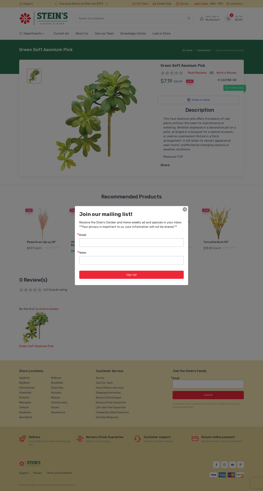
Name (82, 252)
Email (82, 234)
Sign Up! (131, 274)
